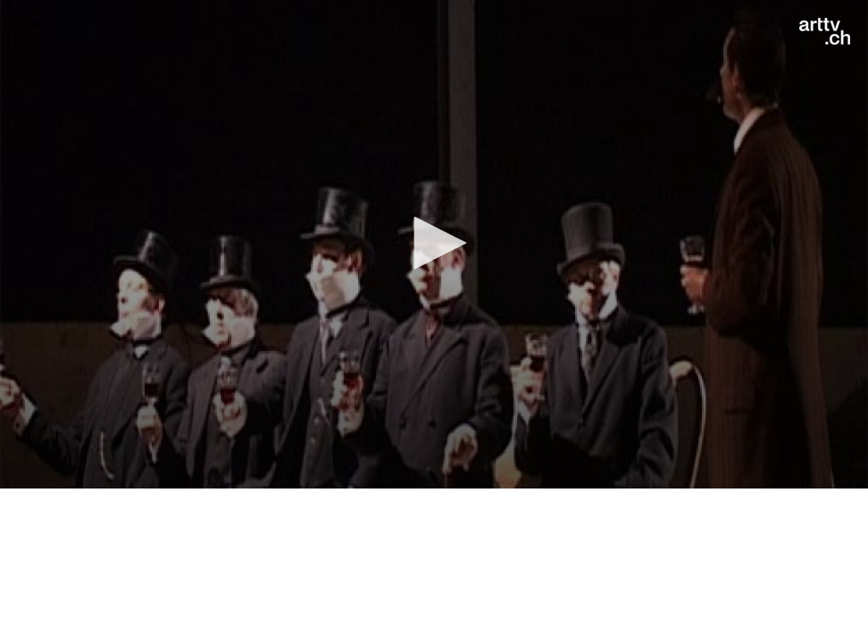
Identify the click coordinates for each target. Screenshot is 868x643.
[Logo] (824, 31)
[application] (434, 244)
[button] (434, 243)
